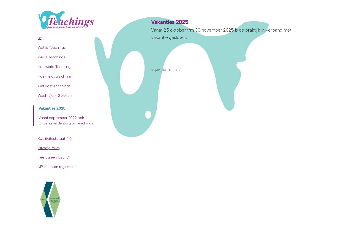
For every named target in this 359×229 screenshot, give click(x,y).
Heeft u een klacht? (54, 157)
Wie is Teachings (51, 57)
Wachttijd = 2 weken (55, 95)
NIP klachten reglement (57, 166)
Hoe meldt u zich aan (55, 76)
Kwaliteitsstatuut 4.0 (55, 138)
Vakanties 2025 (51, 108)
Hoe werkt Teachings (55, 67)
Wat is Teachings (52, 47)
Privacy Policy (49, 148)
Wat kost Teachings (54, 86)
